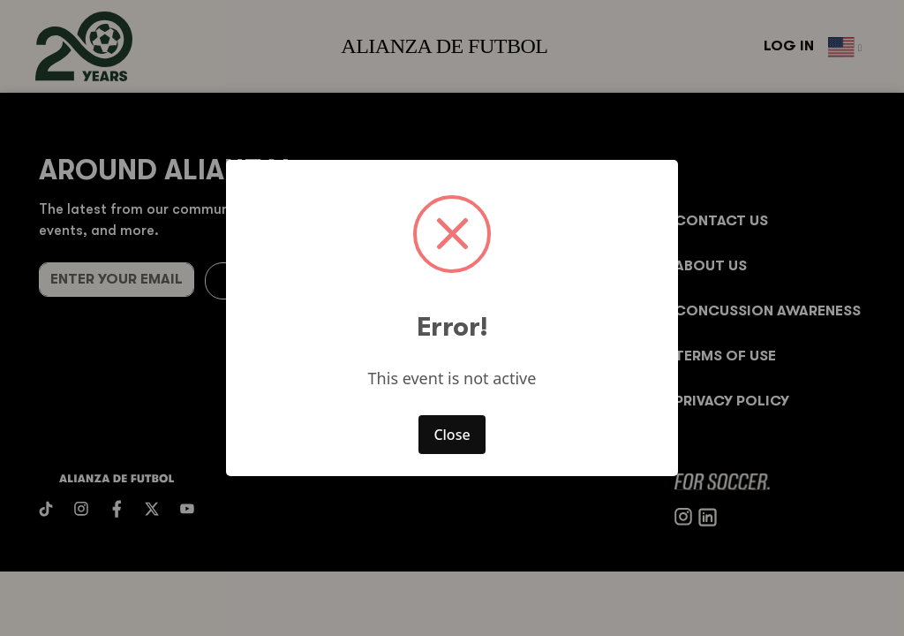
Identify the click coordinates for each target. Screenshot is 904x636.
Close (451, 434)
